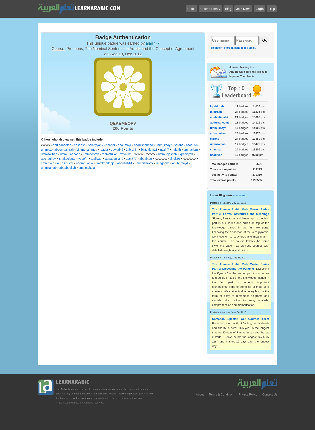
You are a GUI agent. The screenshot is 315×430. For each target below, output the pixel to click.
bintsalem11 (149, 149)
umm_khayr (164, 145)
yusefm (83, 158)
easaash (79, 145)
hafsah (176, 149)
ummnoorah (91, 154)
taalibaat (96, 158)
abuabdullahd (114, 158)
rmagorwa (162, 163)
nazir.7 (164, 149)
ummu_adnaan (70, 154)
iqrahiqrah (186, 154)
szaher (110, 145)
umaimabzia (87, 167)
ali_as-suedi (65, 163)
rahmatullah (110, 154)
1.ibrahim (132, 149)
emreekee (47, 163)
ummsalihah (49, 154)
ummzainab (49, 167)
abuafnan (145, 158)
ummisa (46, 149)
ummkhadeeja (105, 163)
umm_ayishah (167, 154)
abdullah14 (124, 163)
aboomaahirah (64, 149)
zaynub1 (126, 154)
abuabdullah (67, 167)
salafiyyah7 (95, 145)
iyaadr (104, 149)
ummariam (191, 149)
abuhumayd (180, 163)
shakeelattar (67, 158)
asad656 (192, 145)
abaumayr (124, 145)
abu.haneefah (62, 145)
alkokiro (175, 158)
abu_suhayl (49, 158)
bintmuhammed (86, 149)
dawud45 (117, 149)
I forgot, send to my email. (240, 47)
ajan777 (131, 158)
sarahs (178, 145)
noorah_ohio (84, 163)
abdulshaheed (143, 145)
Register (216, 47)
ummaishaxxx (144, 163)
